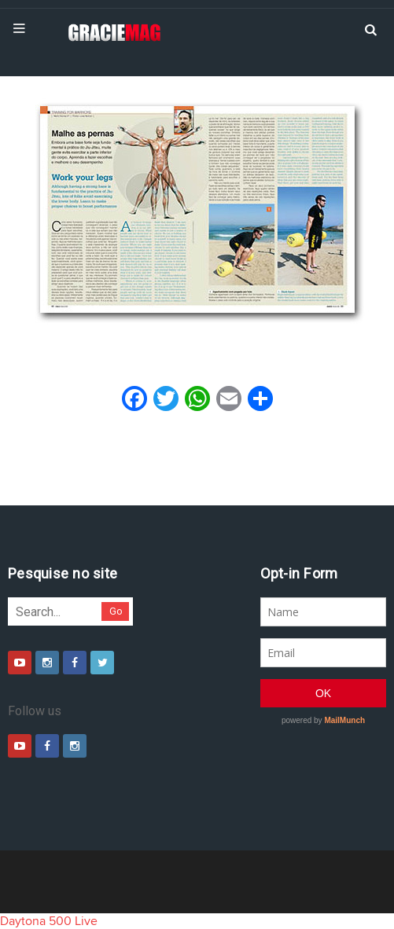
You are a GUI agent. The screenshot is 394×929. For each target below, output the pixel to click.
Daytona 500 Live (49, 921)
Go (116, 611)
